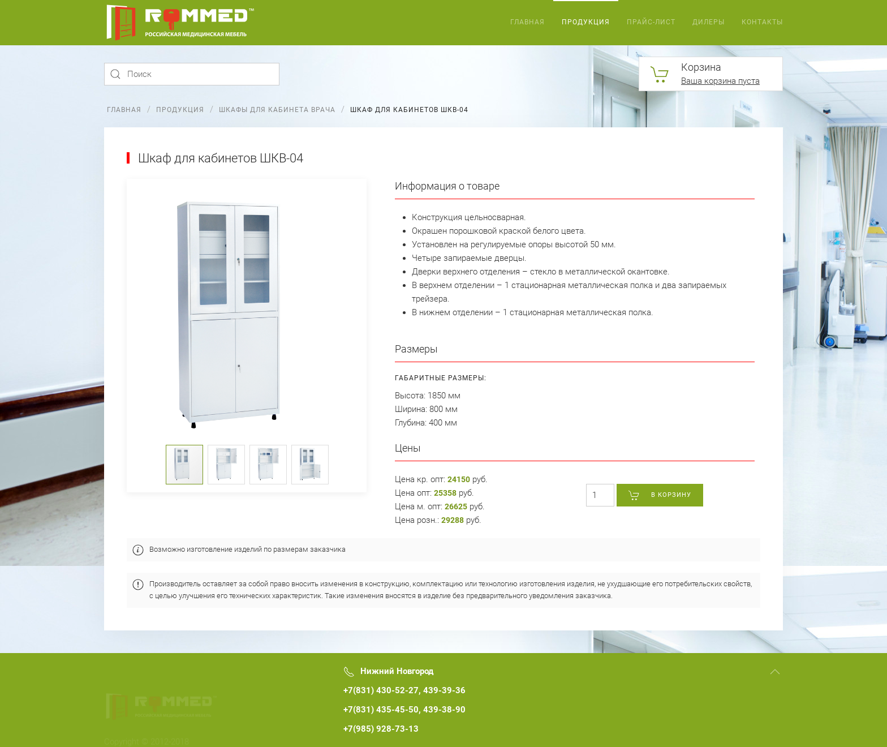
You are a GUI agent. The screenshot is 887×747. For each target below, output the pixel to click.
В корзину (659, 495)
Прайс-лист (651, 22)
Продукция (586, 22)
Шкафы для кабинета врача (277, 110)
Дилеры (708, 22)
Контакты (762, 22)
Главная (527, 22)
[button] (143, 312)
